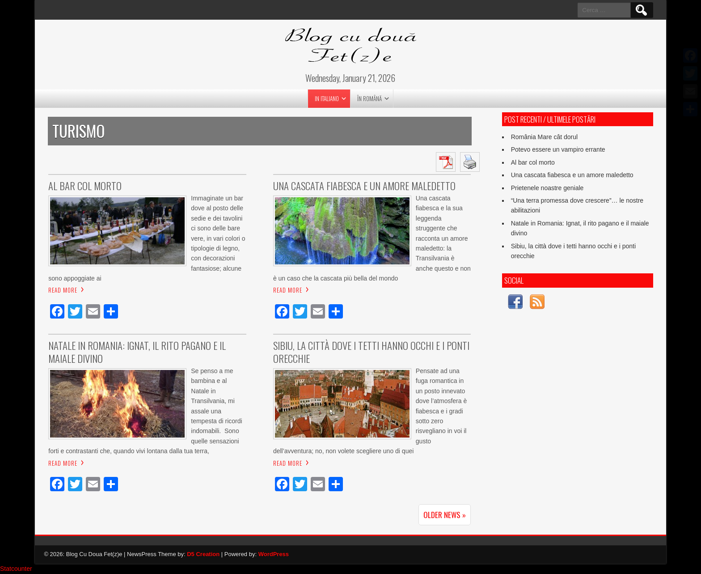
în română (369, 98)
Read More (62, 290)
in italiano (327, 98)
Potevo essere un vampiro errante (558, 149)
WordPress (273, 554)
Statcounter (16, 569)
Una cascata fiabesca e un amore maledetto (572, 175)
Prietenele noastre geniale (547, 187)
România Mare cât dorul (544, 136)
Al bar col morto (533, 162)
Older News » (444, 515)
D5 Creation (203, 554)
